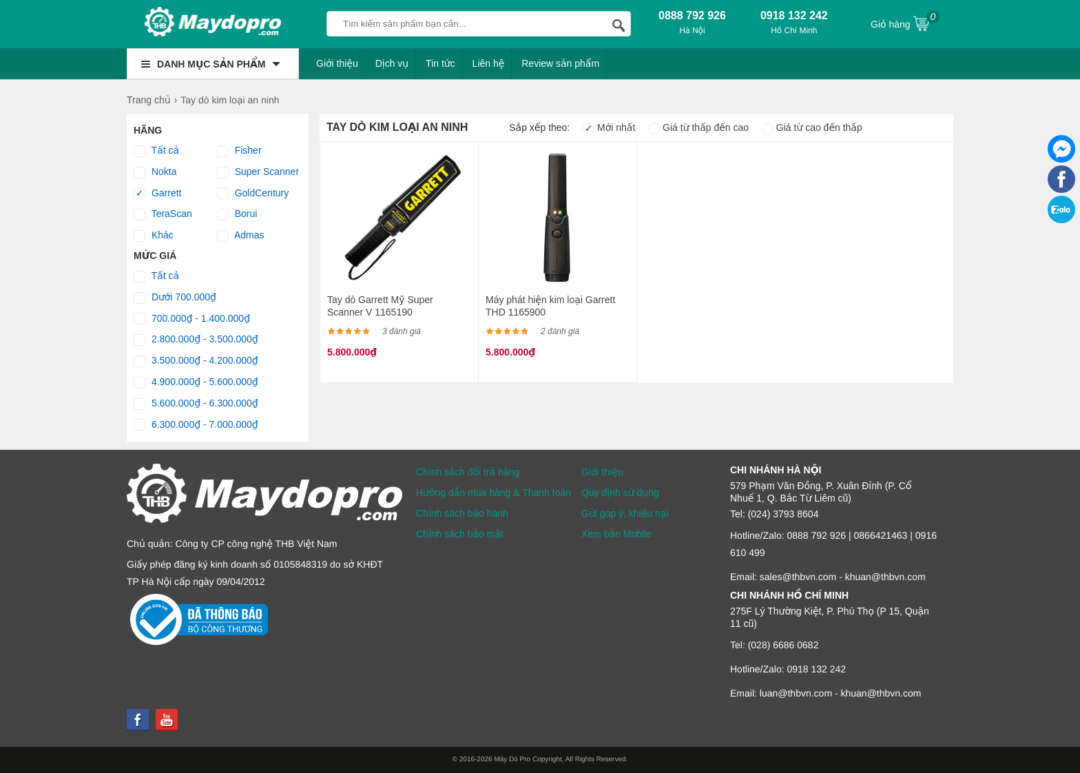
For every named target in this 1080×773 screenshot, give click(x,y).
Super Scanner (258, 172)
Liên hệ (489, 63)
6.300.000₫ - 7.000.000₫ (196, 425)
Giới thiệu (337, 63)
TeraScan (163, 214)
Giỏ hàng (905, 22)
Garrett (157, 193)
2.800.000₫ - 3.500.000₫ (196, 339)
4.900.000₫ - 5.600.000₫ (196, 382)
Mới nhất (609, 127)
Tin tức (440, 63)
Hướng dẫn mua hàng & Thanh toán (493, 492)
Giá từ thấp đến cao (698, 127)
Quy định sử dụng (620, 492)
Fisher (239, 151)
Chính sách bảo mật (459, 533)
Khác (154, 235)
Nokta (155, 172)
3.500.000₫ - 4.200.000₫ (196, 361)
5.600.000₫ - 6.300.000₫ (196, 404)
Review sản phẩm (560, 63)
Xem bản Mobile (616, 533)
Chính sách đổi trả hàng (467, 471)
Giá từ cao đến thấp (812, 127)
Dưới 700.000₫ (175, 297)
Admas (240, 235)
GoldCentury (253, 193)
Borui (237, 214)
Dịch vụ (392, 63)
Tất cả (156, 151)
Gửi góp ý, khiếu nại (624, 513)
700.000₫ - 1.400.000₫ (192, 319)
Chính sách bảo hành (462, 513)
